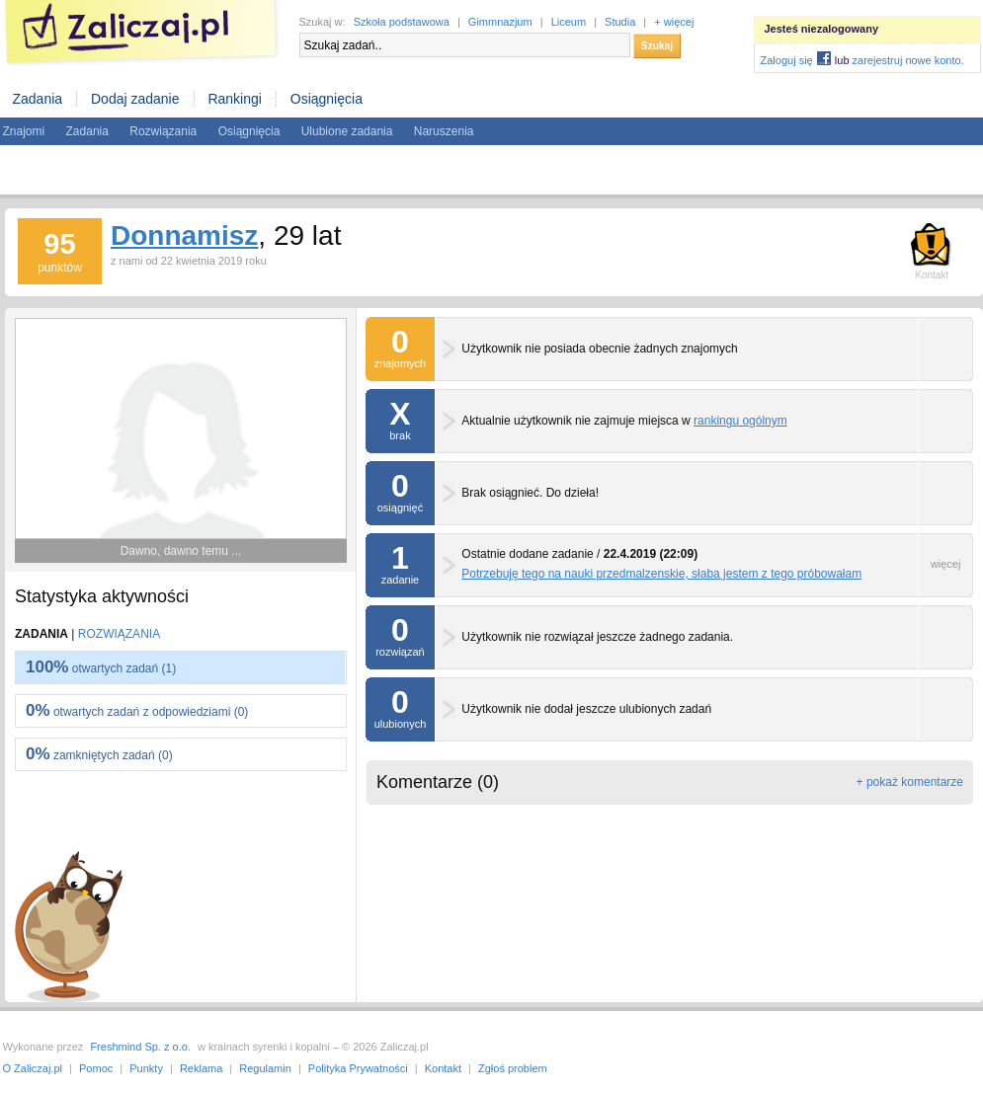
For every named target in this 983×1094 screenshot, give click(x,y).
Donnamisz (184, 235)
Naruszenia (444, 131)
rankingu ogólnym (740, 421)
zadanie (400, 559)
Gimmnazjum (500, 22)
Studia (620, 22)
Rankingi (234, 99)
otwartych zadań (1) (101, 667)
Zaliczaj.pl (141, 33)
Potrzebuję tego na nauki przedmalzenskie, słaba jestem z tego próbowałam (661, 574)
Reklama (201, 1068)
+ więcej (674, 22)
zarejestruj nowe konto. (908, 60)
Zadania (38, 99)
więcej (946, 564)
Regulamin (265, 1068)
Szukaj (657, 45)
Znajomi (24, 131)
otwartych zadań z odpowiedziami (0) (137, 710)
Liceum (568, 22)
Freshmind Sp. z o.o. (140, 1047)
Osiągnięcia (326, 99)
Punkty (146, 1068)
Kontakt (443, 1068)
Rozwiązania (163, 131)
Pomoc (96, 1068)
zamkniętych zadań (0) (99, 753)
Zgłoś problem (512, 1068)
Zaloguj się (787, 60)
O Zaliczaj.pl (33, 1068)
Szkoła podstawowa (402, 22)
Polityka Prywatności (358, 1068)
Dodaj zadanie (135, 99)
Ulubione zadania (347, 131)
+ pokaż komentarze (910, 782)
